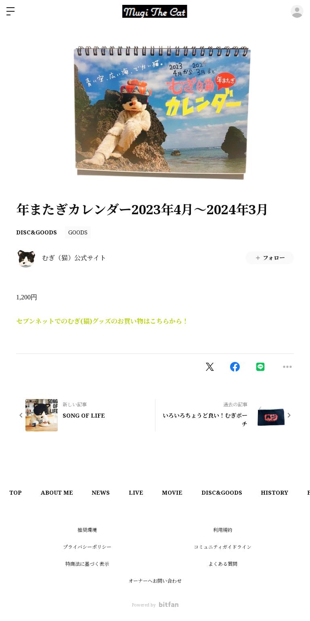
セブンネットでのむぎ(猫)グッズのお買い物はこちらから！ (102, 321)
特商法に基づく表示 (87, 563)
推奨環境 (87, 530)
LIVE (141, 492)
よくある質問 (222, 563)
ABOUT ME (59, 492)
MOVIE (178, 492)
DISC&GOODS (36, 232)
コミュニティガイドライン (222, 547)
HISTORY (283, 492)
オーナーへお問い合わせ (155, 580)
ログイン (297, 11)
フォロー (270, 257)
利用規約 (222, 530)
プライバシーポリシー (87, 547)
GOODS (78, 232)
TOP (16, 492)
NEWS (104, 492)
